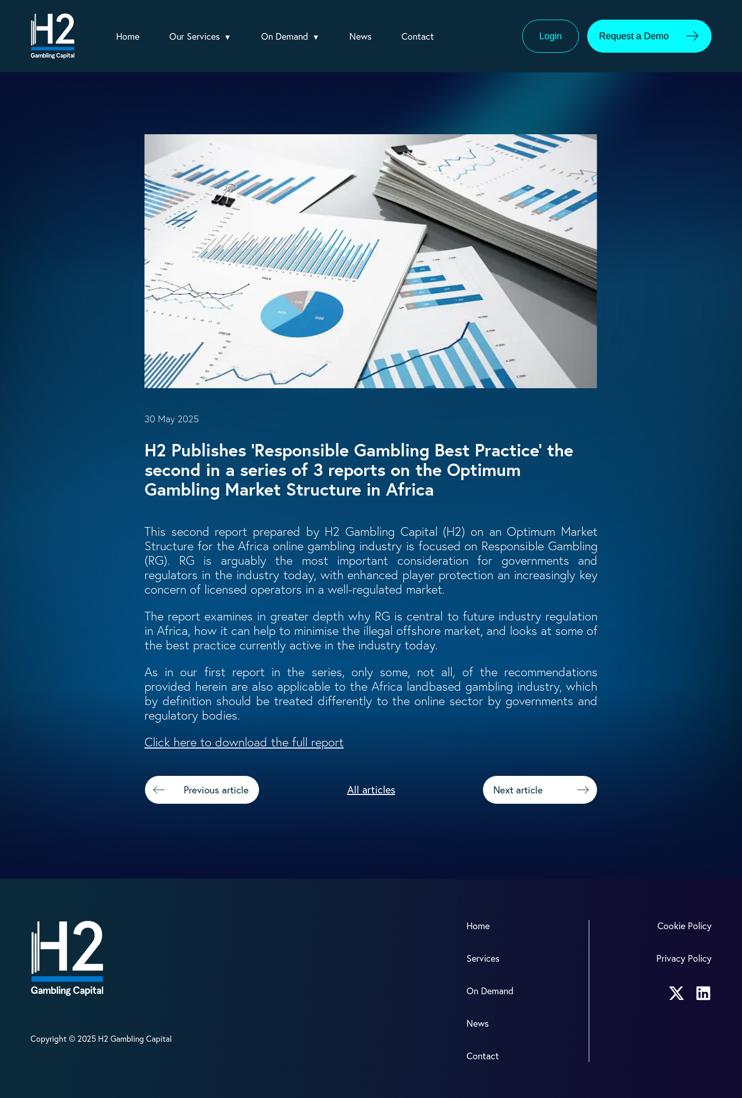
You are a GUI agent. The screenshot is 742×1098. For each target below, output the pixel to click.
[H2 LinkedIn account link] (703, 991)
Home (128, 36)
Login (550, 36)
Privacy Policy (683, 956)
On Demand (291, 36)
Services (484, 956)
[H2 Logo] (52, 36)
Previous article (198, 790)
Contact (426, 36)
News (368, 36)
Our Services (197, 36)
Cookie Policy (683, 925)
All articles (370, 790)
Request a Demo (654, 36)
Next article (543, 790)
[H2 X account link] (676, 991)
